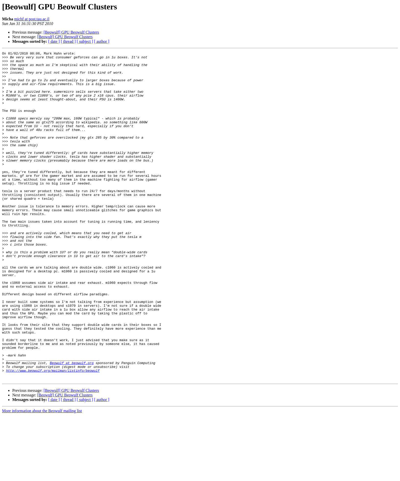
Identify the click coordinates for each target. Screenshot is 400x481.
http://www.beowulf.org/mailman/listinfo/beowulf (53, 434)
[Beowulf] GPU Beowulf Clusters (71, 32)
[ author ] (101, 41)
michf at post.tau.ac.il (31, 19)
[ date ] (54, 41)
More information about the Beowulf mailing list (42, 476)
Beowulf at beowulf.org (72, 425)
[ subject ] (85, 41)
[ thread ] (68, 41)
